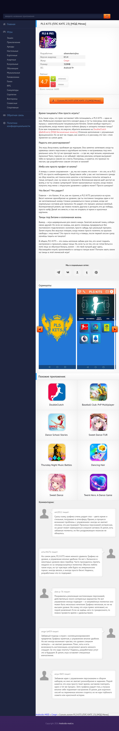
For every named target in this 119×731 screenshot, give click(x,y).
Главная (9, 24)
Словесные (12, 103)
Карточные (12, 55)
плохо (57, 84)
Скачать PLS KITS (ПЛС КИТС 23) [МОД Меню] (78, 100)
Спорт (66, 60)
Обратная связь (13, 115)
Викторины (12, 98)
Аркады (10, 46)
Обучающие (12, 68)
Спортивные (12, 107)
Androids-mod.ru (66, 723)
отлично (58, 78)
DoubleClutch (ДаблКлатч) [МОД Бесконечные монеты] (72, 130)
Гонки (9, 81)
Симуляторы (12, 90)
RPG (9, 85)
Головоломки (13, 77)
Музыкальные (13, 72)
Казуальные (12, 64)
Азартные (11, 59)
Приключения (13, 42)
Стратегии (11, 94)
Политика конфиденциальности (16, 124)
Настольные (12, 51)
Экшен (10, 38)
